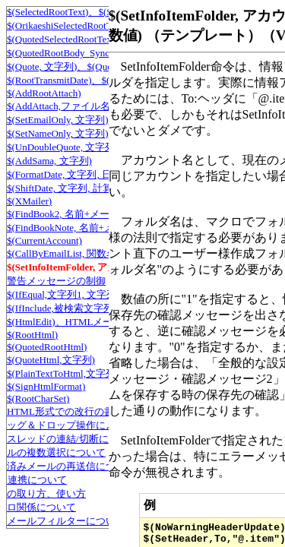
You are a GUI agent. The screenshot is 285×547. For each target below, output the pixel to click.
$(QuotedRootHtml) (47, 347)
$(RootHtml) (32, 334)
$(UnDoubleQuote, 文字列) (63, 147)
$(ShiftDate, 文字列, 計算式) (66, 188)
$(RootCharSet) (38, 398)
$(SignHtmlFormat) (46, 386)
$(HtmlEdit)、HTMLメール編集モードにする (104, 321)
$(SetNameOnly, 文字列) (57, 133)
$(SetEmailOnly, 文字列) (57, 119)
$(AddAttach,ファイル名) (60, 106)
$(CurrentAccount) (44, 240)
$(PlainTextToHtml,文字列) (63, 373)
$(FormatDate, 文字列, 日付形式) (75, 174)
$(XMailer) (29, 201)
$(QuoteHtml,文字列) (51, 359)
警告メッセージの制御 (56, 280)
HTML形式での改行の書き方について (90, 411)
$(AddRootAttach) (44, 93)
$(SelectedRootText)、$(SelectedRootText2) (96, 11)
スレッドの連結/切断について (72, 438)
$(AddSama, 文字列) (49, 160)
